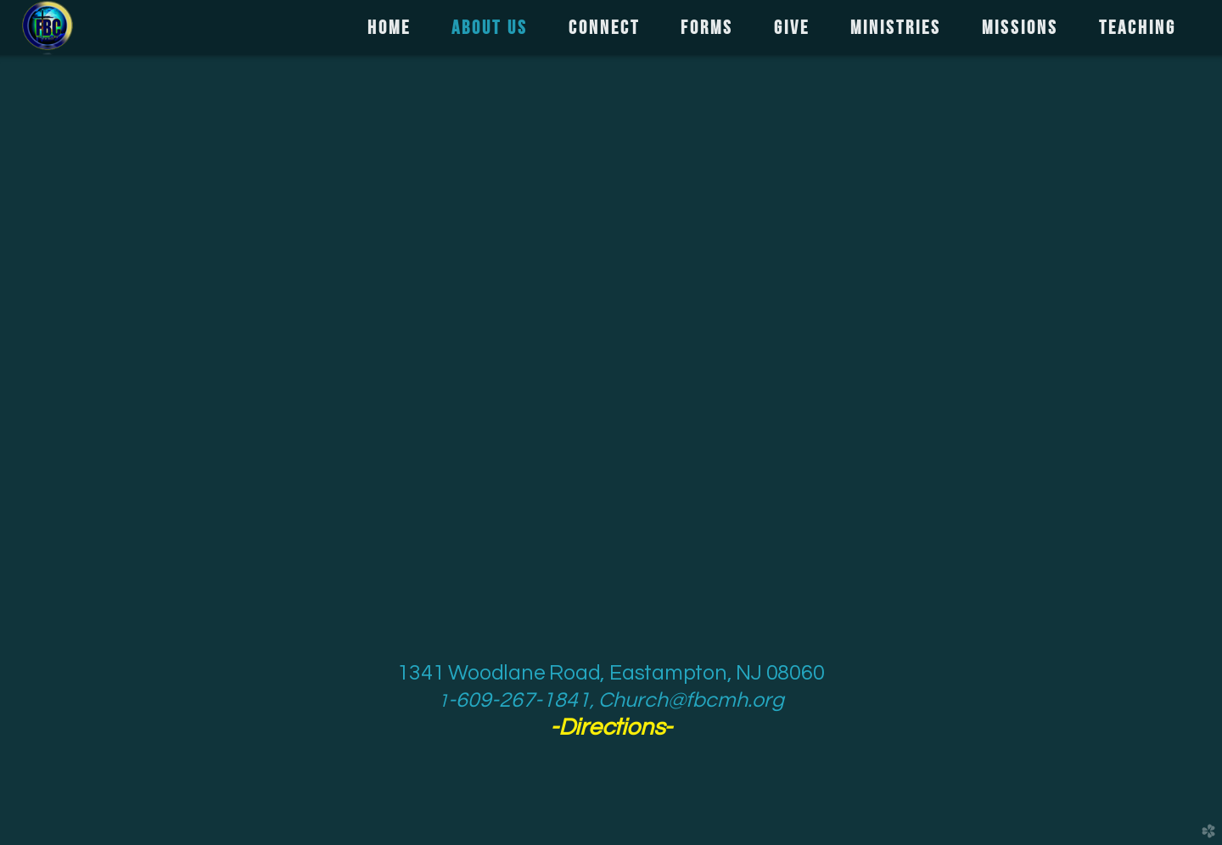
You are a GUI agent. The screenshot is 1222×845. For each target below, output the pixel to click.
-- (611, 727)
